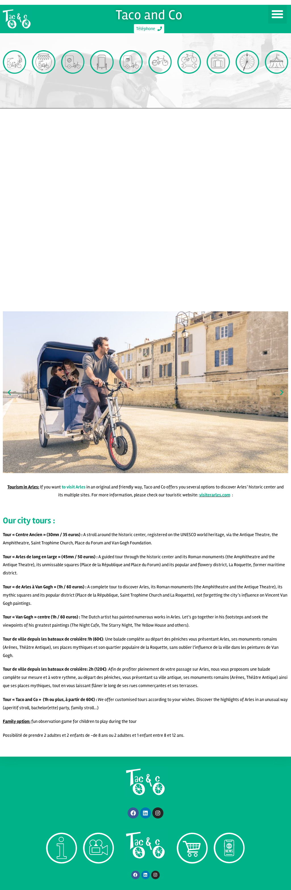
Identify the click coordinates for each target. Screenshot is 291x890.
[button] (277, 14)
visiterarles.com (214, 497)
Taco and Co (149, 13)
